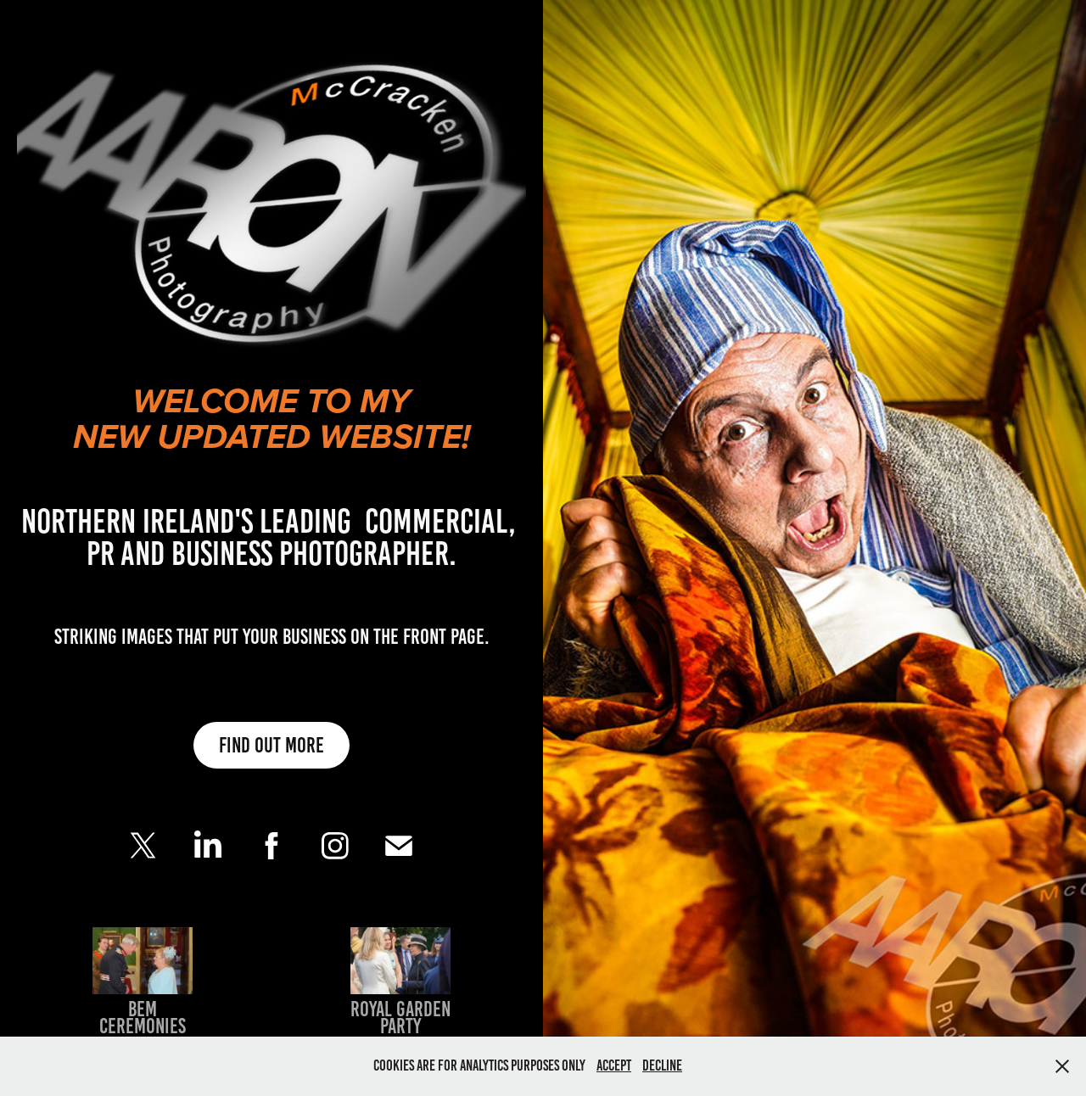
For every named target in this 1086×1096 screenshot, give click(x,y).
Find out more (271, 745)
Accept (613, 1065)
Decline (662, 1065)
